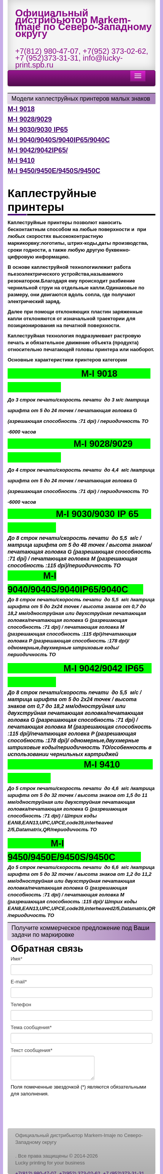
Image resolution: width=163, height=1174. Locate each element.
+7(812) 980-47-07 (46, 51)
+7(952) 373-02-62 (114, 51)
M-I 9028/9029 (30, 119)
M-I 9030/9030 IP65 (38, 129)
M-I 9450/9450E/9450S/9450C (54, 171)
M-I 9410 (21, 160)
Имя (16, 959)
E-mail (19, 981)
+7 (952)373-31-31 (46, 58)
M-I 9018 (21, 109)
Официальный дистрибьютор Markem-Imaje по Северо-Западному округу (83, 23)
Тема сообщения (31, 1027)
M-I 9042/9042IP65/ (38, 150)
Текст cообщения (31, 1050)
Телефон (21, 1004)
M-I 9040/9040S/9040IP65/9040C (59, 140)
